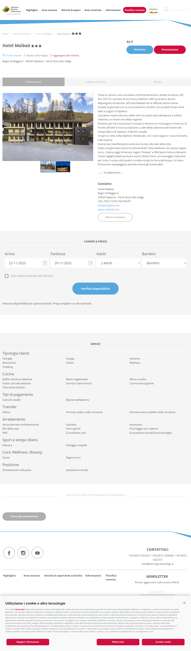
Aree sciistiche (93, 10)
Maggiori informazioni (28, 642)
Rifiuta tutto (118, 642)
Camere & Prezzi (95, 82)
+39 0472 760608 (162, 555)
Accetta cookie (163, 642)
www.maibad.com (109, 209)
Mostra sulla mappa (35, 55)
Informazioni (113, 10)
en (178, 10)
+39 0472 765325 (139, 555)
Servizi (157, 82)
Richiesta (140, 49)
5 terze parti (19, 609)
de (173, 10)
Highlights (32, 10)
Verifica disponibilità (95, 288)
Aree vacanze (49, 10)
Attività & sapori (71, 10)
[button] (184, 602)
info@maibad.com (109, 205)
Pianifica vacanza (135, 10)
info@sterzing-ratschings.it (157, 564)
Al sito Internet (12, 55)
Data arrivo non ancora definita (32, 276)
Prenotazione (170, 49)
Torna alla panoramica (24, 516)
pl (187, 10)
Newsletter (157, 576)
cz (182, 10)
